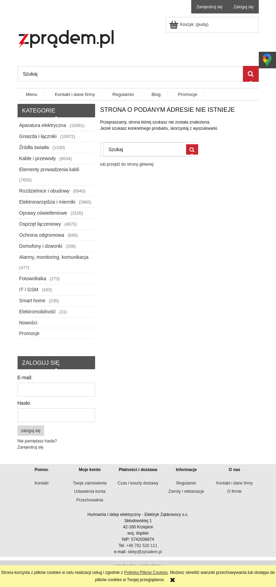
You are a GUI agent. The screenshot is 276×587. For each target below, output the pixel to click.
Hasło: (24, 403)
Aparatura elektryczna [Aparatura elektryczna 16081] (42, 125)
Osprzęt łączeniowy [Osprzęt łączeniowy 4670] (40, 224)
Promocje (29, 333)
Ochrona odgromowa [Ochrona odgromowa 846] (41, 235)
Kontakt (41, 483)
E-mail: (25, 377)
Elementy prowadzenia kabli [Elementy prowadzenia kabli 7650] (49, 169)
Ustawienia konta (89, 491)
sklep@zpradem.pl (144, 551)
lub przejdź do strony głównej (127, 164)
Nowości (28, 322)
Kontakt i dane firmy (234, 483)
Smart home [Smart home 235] (32, 300)
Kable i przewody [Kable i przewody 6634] (37, 158)
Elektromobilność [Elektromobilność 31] (37, 311)
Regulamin (186, 483)
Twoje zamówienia (89, 483)
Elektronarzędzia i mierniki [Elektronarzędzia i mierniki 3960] (47, 202)
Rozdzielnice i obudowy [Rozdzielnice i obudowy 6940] (44, 191)
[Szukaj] (251, 74)
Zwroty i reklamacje (186, 491)
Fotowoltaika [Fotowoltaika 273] (33, 278)
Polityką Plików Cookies (146, 572)
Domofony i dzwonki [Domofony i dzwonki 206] (40, 246)
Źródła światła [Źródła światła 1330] (34, 147)
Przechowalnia (89, 500)
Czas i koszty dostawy (137, 483)
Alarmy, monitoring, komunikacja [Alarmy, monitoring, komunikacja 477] (54, 257)
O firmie (234, 491)
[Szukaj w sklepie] (130, 73)
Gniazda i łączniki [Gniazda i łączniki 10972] (38, 136)
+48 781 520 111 (141, 545)
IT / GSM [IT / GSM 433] (29, 289)
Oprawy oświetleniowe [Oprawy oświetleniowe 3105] (43, 213)
